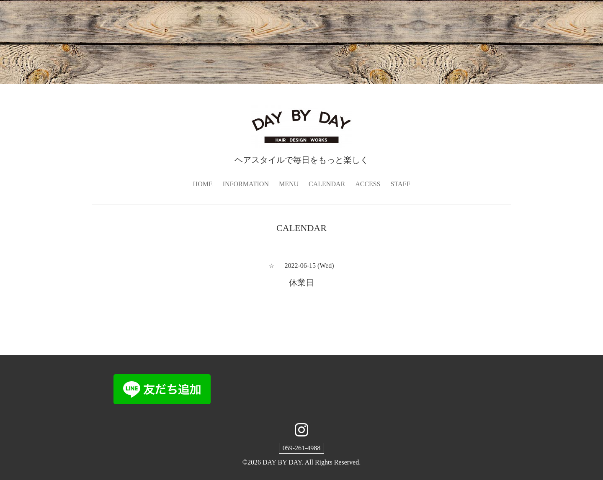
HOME (203, 183)
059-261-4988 (302, 448)
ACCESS (367, 183)
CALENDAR (327, 183)
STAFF (400, 183)
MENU (289, 183)
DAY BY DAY (282, 462)
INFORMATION (246, 183)
